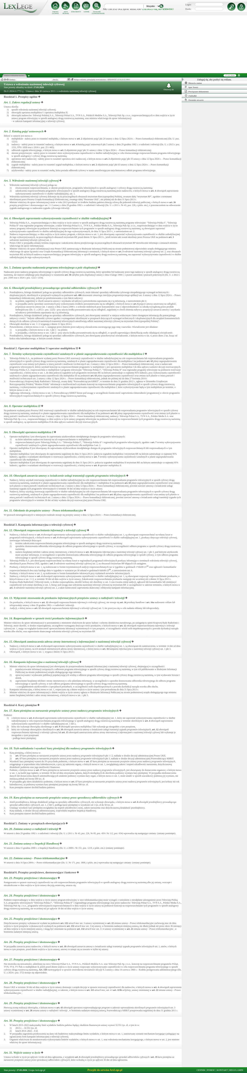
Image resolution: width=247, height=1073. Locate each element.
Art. (43, 969)
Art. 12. (45, 530)
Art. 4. (56, 218)
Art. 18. (58, 748)
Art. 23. (31, 878)
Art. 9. (29, 432)
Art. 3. (31, 180)
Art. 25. (31, 918)
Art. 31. (22, 1052)
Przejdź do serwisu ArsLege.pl (104, 1070)
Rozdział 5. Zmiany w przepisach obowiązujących (34, 823)
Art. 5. (51, 267)
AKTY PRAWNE (65, 12)
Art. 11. (44, 510)
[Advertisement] (123, 44)
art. (79, 138)
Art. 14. (44, 618)
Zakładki (191, 95)
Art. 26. (31, 942)
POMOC (211, 1070)
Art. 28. (31, 982)
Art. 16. (41, 662)
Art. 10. (65, 475)
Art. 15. (68, 641)
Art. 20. (31, 828)
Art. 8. (22, 406)
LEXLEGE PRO (123, 79)
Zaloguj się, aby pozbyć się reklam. (214, 79)
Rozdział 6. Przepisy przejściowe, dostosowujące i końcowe (40, 872)
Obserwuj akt (169, 87)
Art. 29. (31, 1003)
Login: (188, 4)
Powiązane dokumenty (197, 91)
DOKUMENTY (76, 12)
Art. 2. (24, 131)
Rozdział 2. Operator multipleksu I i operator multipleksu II (41, 348)
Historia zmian (193, 83)
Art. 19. (62, 797)
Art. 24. (31, 895)
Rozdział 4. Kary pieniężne (20, 705)
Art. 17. (61, 710)
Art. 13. (64, 597)
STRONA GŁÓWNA (55, 12)
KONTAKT (222, 1070)
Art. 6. (52, 287)
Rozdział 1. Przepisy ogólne (20, 96)
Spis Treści (191, 87)
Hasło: (188, 9)
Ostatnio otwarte (194, 99)
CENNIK (86, 12)
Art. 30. (31, 1020)
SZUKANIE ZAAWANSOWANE (97, 12)
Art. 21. (32, 843)
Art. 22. (35, 858)
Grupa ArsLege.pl (37, 1070)
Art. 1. (22, 102)
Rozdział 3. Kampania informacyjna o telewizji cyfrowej (38, 524)
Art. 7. (74, 353)
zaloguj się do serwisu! (158, 9)
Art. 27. (31, 959)
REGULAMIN (236, 1070)
